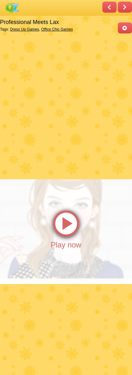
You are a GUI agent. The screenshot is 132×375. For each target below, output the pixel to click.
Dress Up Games (24, 29)
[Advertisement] (66, 106)
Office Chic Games (57, 29)
